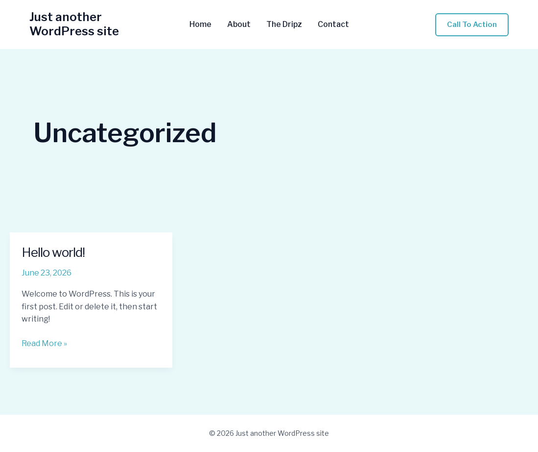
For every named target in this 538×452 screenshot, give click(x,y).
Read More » (44, 343)
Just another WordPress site (74, 24)
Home (200, 24)
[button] (472, 24)
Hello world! (53, 252)
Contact (333, 24)
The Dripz (284, 24)
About (239, 24)
